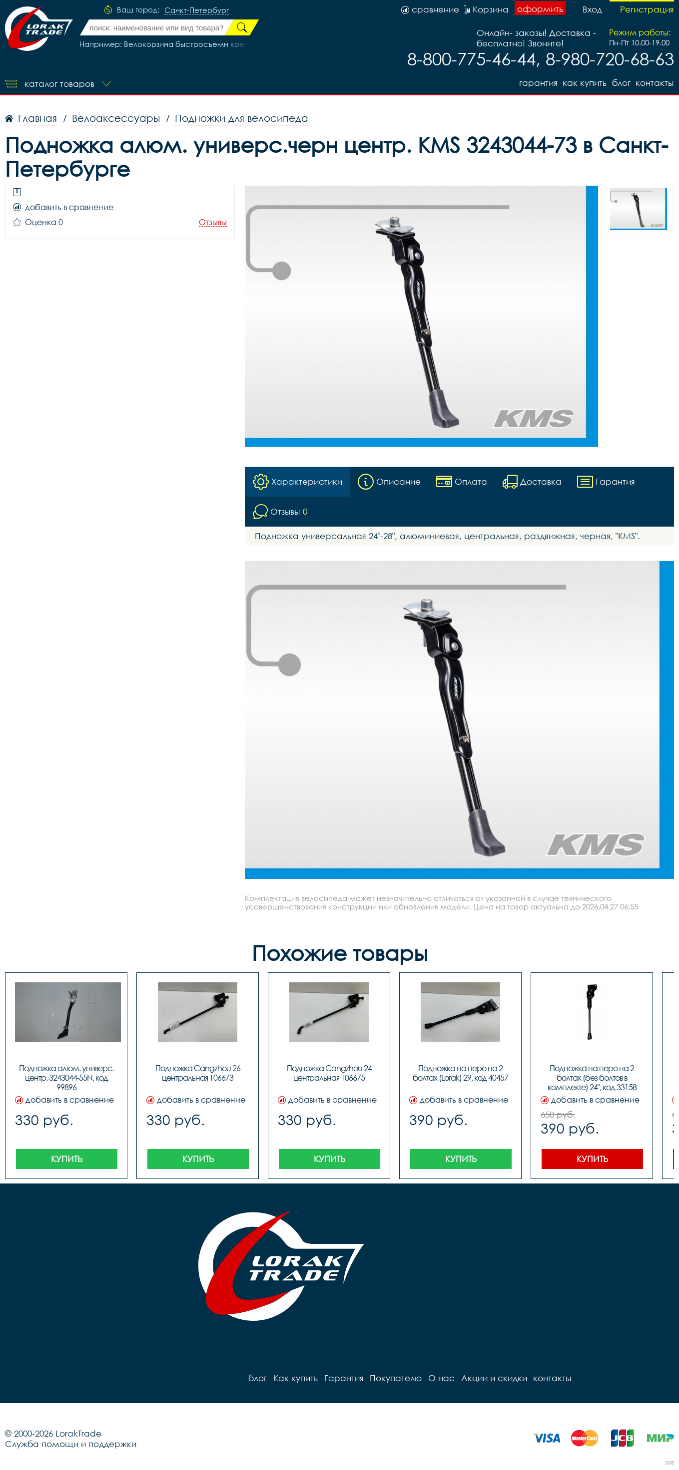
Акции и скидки (492, 1378)
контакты (655, 82)
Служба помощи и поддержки (70, 1444)
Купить (66, 1159)
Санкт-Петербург (196, 10)
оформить (540, 8)
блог (621, 82)
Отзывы (213, 222)
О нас (440, 1378)
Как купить (584, 82)
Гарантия (536, 82)
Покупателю (395, 1378)
